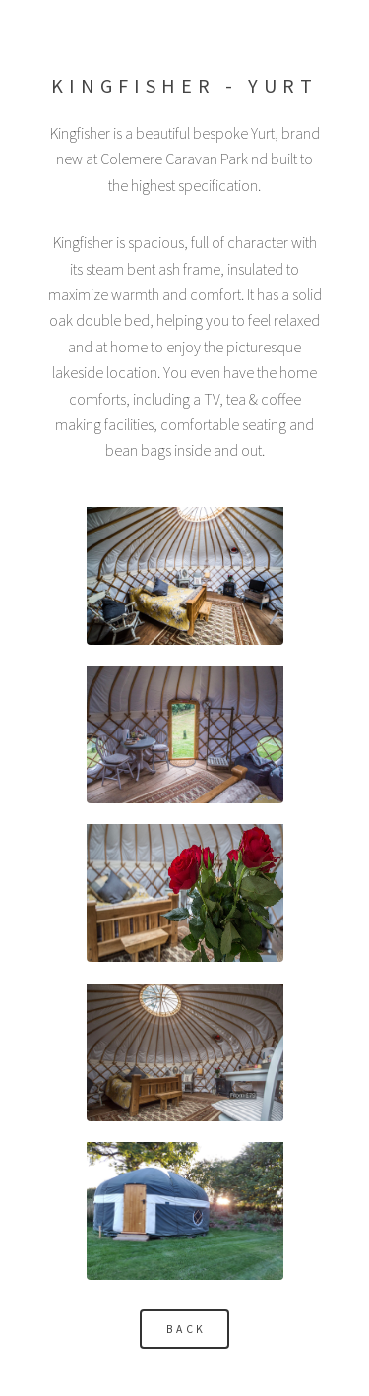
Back (186, 1329)
